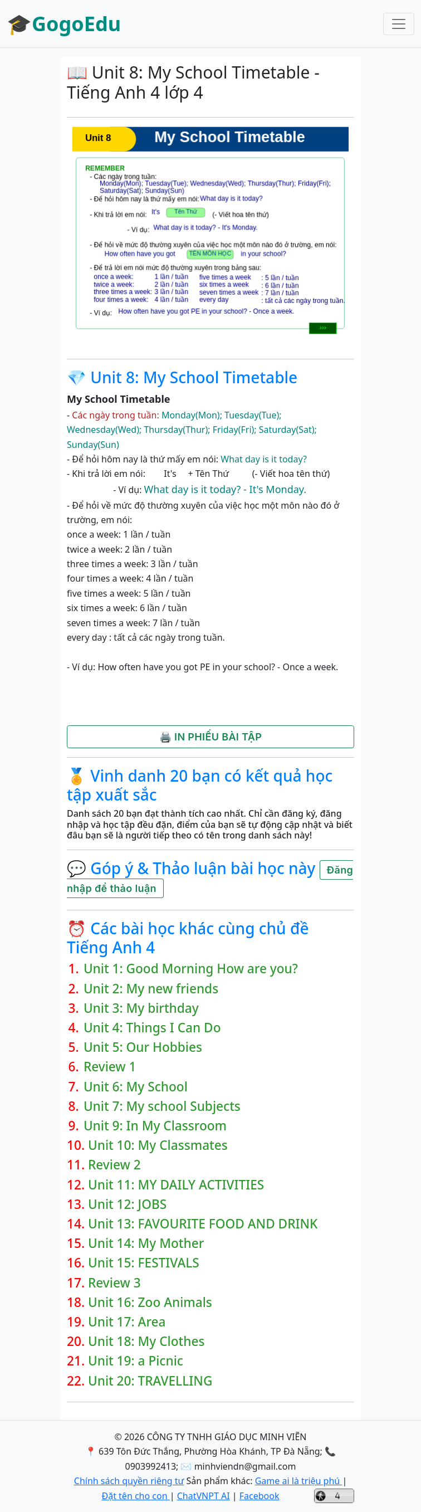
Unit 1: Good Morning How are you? (191, 968)
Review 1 (110, 1066)
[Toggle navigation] (398, 24)
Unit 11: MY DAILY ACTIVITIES (176, 1184)
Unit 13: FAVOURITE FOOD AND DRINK (202, 1223)
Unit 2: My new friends (151, 988)
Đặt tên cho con (135, 1496)
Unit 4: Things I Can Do (152, 1027)
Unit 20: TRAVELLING (150, 1380)
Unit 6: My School (136, 1086)
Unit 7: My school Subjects (162, 1106)
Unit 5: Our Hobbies (143, 1047)
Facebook (259, 1496)
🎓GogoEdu (64, 23)
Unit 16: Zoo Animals (150, 1302)
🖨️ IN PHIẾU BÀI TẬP (210, 737)
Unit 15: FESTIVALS (143, 1262)
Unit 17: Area (127, 1321)
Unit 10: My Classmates (158, 1145)
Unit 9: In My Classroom (155, 1125)
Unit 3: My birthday (141, 1008)
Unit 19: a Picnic (135, 1360)
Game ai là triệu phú (298, 1481)
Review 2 (114, 1164)
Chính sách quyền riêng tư (129, 1481)
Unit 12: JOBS (127, 1204)
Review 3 (114, 1282)
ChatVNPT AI (203, 1496)
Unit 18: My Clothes (146, 1341)
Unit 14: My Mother (146, 1243)
